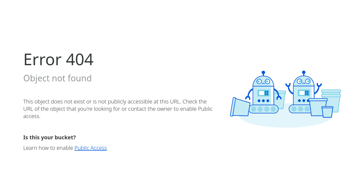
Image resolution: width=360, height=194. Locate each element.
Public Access (90, 147)
